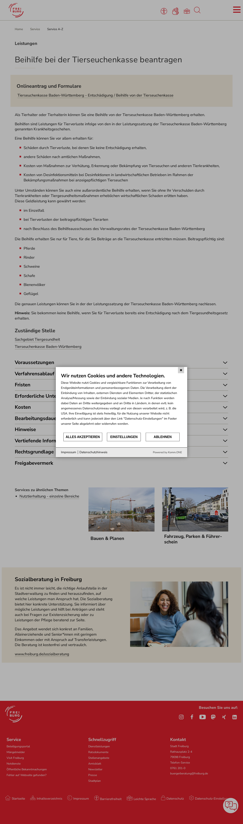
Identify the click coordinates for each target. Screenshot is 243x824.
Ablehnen (163, 437)
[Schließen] (181, 370)
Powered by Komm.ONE (167, 452)
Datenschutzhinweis (93, 452)
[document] (121, 402)
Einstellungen (124, 437)
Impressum (68, 452)
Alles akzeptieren (83, 437)
